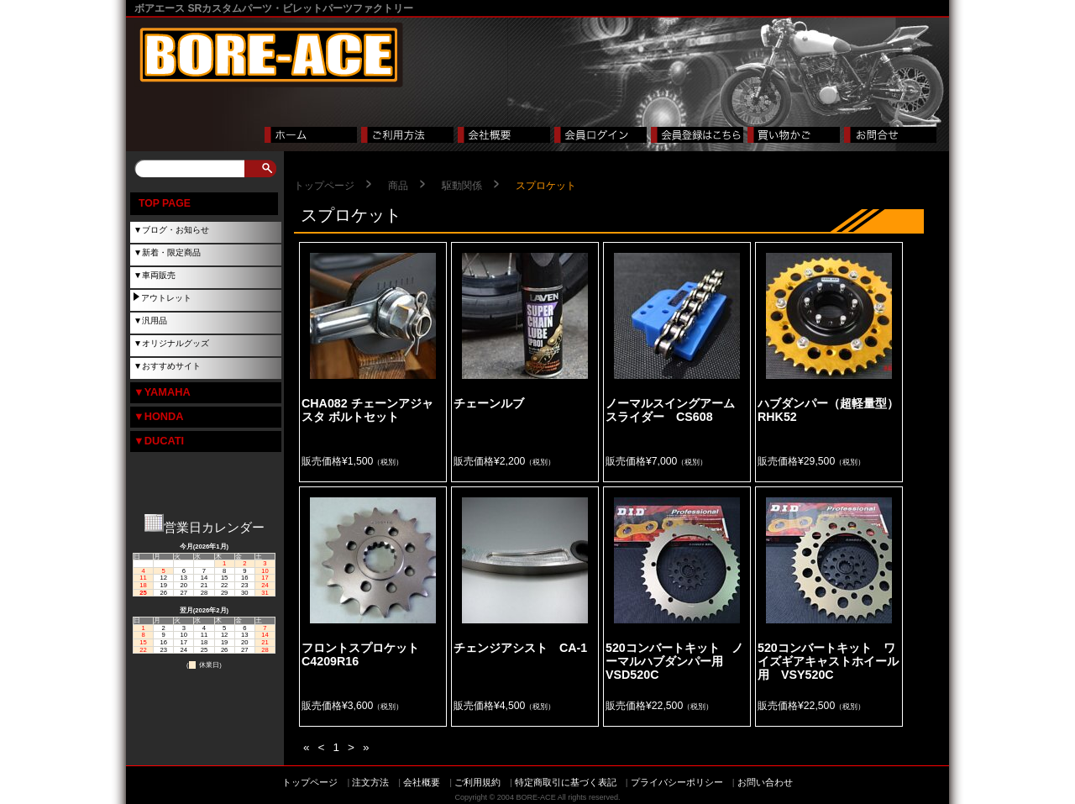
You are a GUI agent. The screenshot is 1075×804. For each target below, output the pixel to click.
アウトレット (166, 297)
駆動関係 (462, 186)
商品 (398, 186)
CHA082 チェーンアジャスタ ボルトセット (367, 410)
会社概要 (421, 782)
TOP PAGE (165, 203)
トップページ (324, 186)
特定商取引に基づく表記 (565, 782)
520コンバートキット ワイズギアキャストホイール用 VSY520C (828, 661)
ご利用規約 (477, 782)
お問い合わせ (765, 782)
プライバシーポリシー (677, 782)
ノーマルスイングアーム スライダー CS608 (676, 410)
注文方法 (370, 782)
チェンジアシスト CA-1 (520, 647)
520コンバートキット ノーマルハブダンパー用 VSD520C (674, 661)
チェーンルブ (495, 403)
